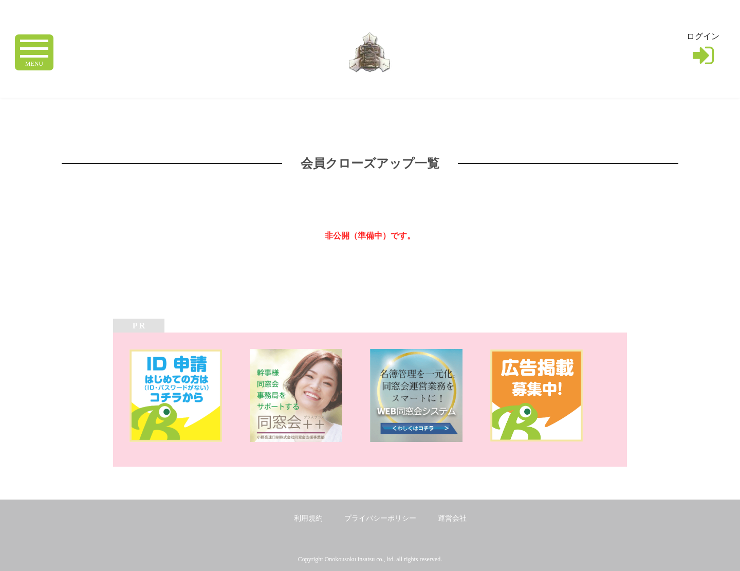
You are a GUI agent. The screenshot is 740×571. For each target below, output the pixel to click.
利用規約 (308, 518)
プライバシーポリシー (380, 518)
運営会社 (452, 518)
